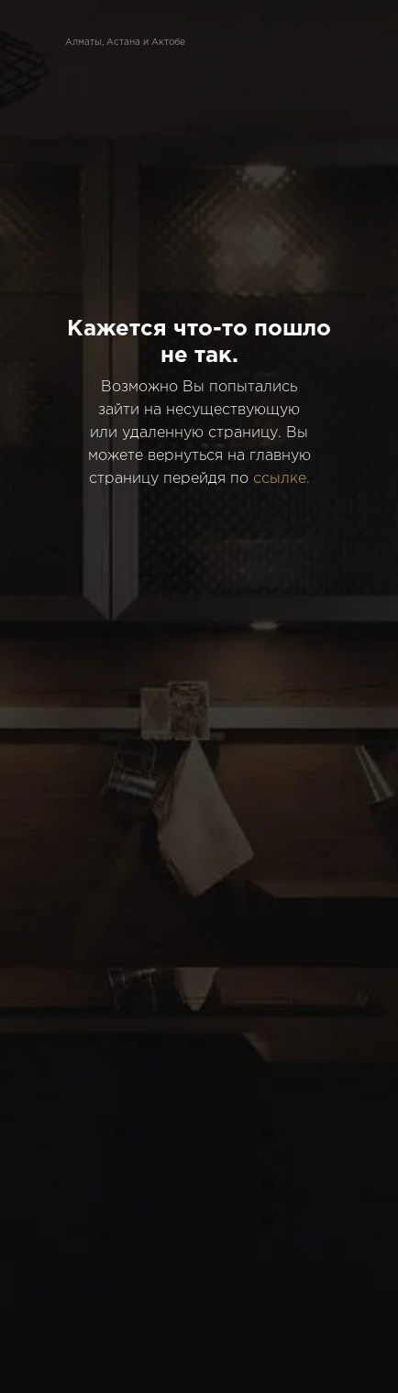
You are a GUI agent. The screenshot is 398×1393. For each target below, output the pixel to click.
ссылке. (281, 479)
